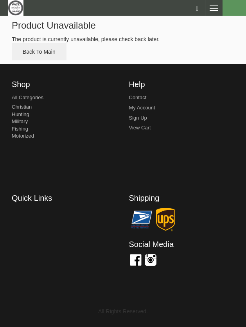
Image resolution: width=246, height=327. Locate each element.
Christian (22, 107)
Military (20, 121)
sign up (138, 118)
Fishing (20, 129)
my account (142, 108)
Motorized (23, 136)
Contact (138, 97)
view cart (140, 128)
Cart (234, 8)
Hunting (20, 114)
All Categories (27, 97)
